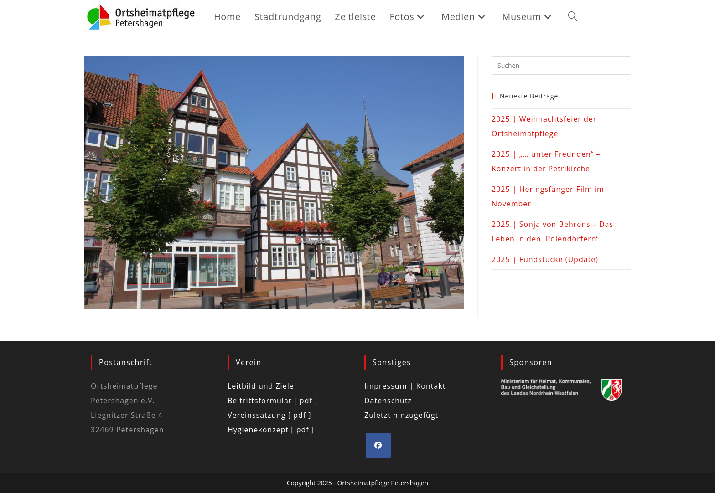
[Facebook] (378, 445)
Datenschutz (388, 400)
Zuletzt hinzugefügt (401, 415)
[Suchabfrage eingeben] (561, 65)
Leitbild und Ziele (261, 386)
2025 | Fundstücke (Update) (545, 259)
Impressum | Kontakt (405, 386)
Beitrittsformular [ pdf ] (272, 400)
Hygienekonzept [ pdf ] (271, 430)
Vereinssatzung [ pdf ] (269, 415)
